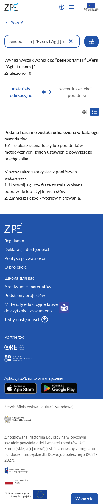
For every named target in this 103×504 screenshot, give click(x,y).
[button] (62, 7)
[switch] (51, 92)
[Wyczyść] (70, 41)
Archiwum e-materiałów (27, 286)
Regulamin (14, 240)
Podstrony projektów (24, 295)
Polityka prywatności (24, 258)
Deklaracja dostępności (26, 249)
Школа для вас (19, 277)
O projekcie (15, 266)
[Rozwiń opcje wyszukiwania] (91, 41)
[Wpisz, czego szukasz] (42, 41)
